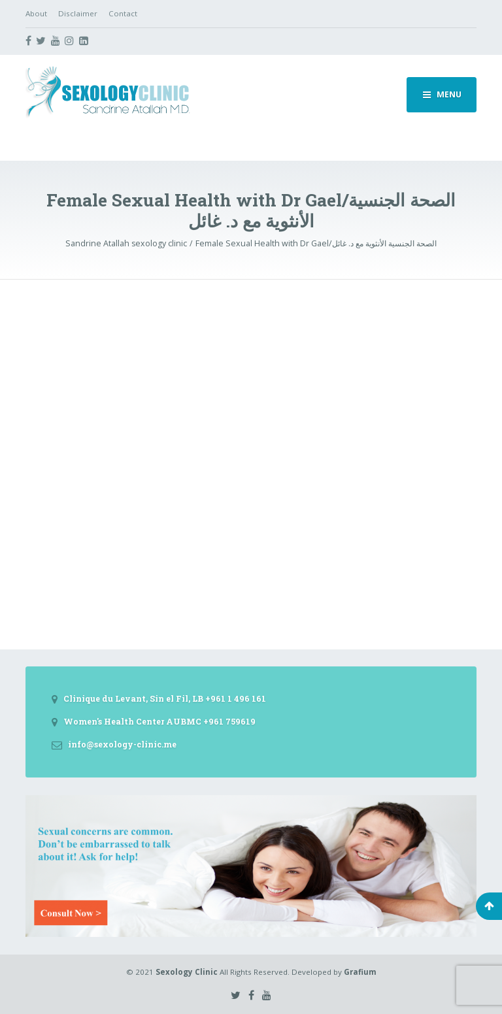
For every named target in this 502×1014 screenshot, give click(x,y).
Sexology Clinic (187, 972)
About (36, 13)
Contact (123, 13)
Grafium (360, 972)
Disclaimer (77, 13)
